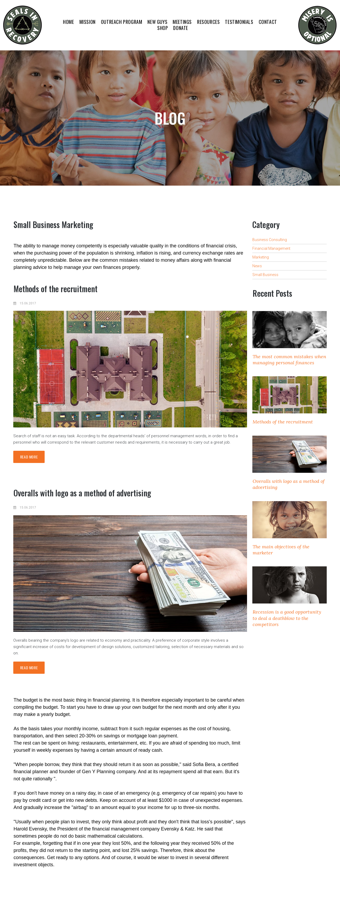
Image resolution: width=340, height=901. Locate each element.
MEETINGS (182, 22)
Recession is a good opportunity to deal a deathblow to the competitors (287, 618)
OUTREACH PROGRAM (121, 22)
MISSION (87, 22)
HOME (68, 22)
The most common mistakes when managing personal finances (289, 359)
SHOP (162, 28)
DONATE (180, 28)
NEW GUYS (157, 22)
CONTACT (268, 22)
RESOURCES (208, 22)
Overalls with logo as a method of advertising (82, 493)
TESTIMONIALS (239, 22)
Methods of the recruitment (55, 289)
